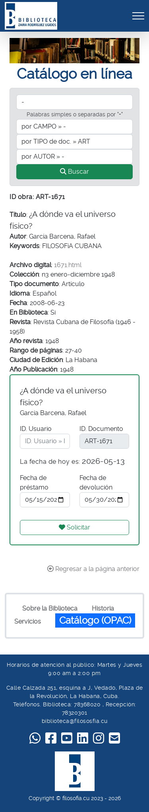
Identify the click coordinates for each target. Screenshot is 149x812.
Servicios (27, 621)
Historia (103, 608)
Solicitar (74, 527)
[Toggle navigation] (138, 16)
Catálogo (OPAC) (95, 620)
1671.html (67, 265)
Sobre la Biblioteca (49, 608)
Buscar (74, 171)
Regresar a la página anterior (93, 569)
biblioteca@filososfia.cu (75, 721)
